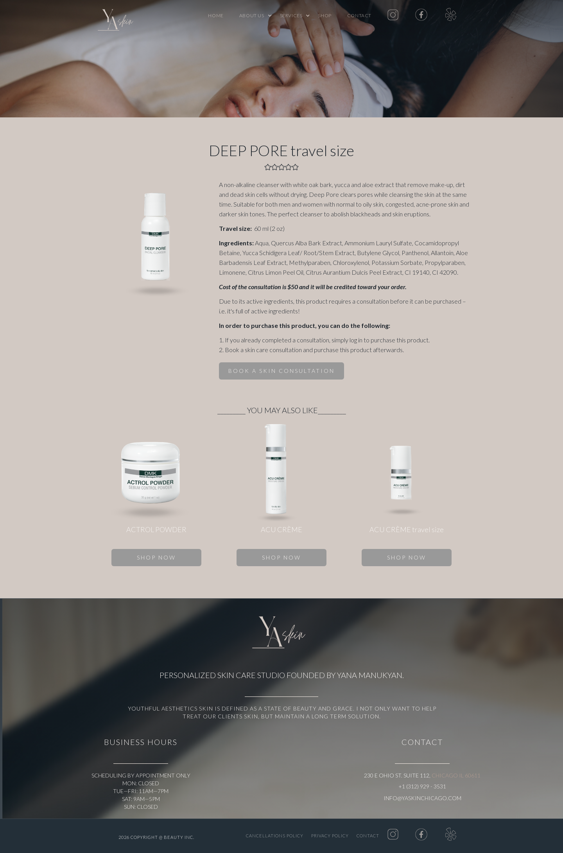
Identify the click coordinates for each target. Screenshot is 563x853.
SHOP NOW (156, 557)
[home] (117, 21)
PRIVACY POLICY (330, 835)
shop (324, 15)
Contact (359, 15)
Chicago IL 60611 (456, 775)
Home (215, 15)
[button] (251, 16)
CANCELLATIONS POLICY (274, 835)
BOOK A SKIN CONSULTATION (281, 370)
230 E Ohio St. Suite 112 (396, 775)
